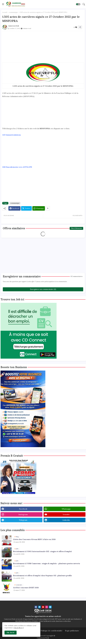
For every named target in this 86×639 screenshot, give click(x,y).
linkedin (66, 520)
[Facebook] (14, 208)
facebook (23, 509)
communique (13, 12)
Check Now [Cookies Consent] (18, 628)
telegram (23, 520)
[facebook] (35, 607)
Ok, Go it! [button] (10, 633)
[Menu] (3, 4)
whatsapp (66, 509)
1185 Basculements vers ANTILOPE (17, 167)
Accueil (4, 12)
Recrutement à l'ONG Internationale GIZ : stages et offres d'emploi (42, 551)
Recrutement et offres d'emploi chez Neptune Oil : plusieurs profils (42, 576)
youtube (66, 514)
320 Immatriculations (11, 135)
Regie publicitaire (72, 631)
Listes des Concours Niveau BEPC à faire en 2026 (34, 539)
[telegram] (50, 607)
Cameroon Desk (43, 638)
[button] (78, 4)
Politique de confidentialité (51, 631)
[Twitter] (26, 208)
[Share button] (47, 208)
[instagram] (46, 607)
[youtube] (43, 607)
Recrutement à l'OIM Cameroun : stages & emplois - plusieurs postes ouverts (46, 564)
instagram (23, 514)
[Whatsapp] (38, 208)
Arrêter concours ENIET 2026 (26, 588)
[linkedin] (39, 607)
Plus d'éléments (76, 228)
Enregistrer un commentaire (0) (43, 289)
